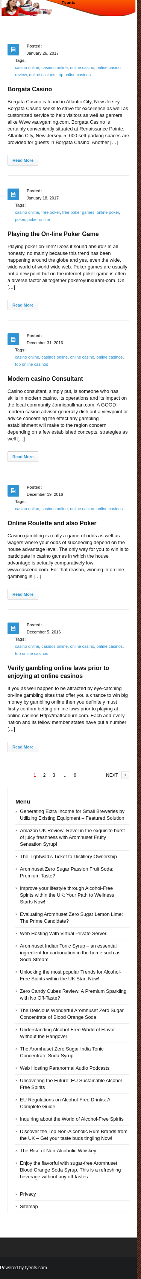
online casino (82, 67)
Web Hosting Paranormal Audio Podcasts (64, 1068)
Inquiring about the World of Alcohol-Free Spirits (72, 1119)
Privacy (28, 1194)
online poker (108, 212)
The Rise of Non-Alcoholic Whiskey (58, 1150)
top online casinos (74, 74)
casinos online (54, 67)
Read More (22, 160)
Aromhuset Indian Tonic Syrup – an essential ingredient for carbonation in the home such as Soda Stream (70, 952)
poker (20, 219)
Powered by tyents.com (23, 1267)
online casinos (42, 74)
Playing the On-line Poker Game (53, 234)
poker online (38, 219)
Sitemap (29, 1206)
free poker (50, 212)
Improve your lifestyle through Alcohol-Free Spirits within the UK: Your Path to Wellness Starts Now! (67, 895)
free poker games (78, 212)
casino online (27, 67)
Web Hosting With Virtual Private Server (63, 933)
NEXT (112, 775)
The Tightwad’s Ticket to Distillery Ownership (68, 856)
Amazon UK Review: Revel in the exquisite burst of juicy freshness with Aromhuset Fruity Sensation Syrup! (72, 837)
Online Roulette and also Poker (52, 523)
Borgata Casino (30, 89)
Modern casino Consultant (45, 379)
